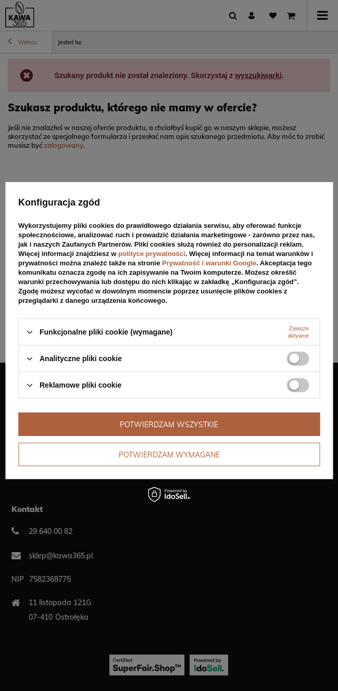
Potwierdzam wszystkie (169, 424)
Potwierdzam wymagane (169, 454)
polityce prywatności (151, 254)
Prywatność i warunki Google (209, 263)
